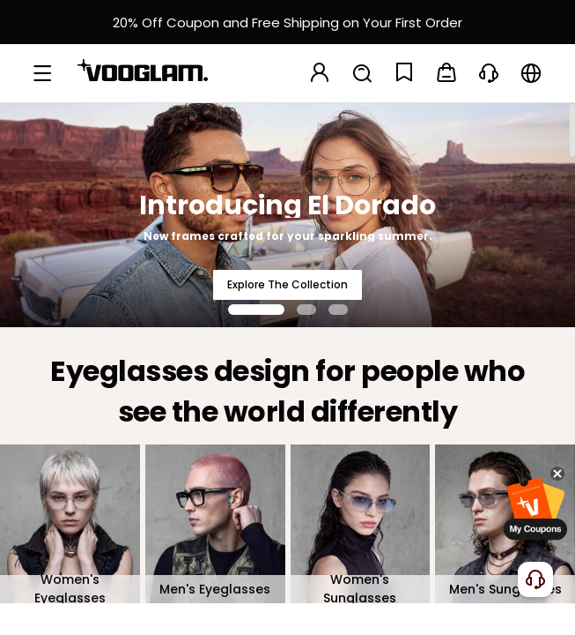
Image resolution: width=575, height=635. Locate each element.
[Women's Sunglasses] (361, 523)
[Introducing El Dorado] (287, 214)
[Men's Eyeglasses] (215, 523)
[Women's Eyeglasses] (70, 523)
